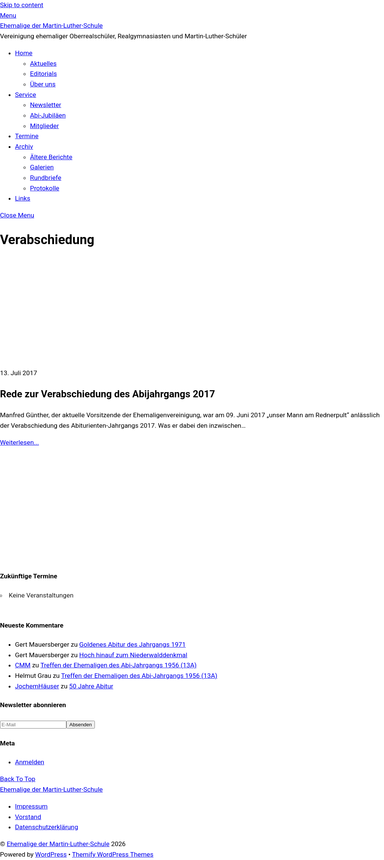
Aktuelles (43, 63)
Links (22, 198)
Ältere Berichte (51, 157)
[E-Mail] (33, 725)
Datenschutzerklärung (46, 827)
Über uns (43, 84)
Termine (27, 136)
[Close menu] (17, 215)
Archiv (24, 146)
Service (25, 94)
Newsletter (45, 105)
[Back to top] (17, 779)
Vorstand (28, 817)
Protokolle (44, 188)
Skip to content (21, 5)
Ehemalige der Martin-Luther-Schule (58, 844)
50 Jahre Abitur (91, 686)
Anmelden (29, 762)
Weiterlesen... (19, 442)
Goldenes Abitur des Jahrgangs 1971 (132, 644)
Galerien (42, 167)
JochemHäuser (37, 686)
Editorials (43, 73)
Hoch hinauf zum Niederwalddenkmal (133, 655)
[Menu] (8, 15)
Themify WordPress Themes (112, 854)
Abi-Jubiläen (48, 115)
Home (24, 53)
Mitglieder (44, 126)
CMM (22, 665)
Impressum (31, 806)
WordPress (51, 854)
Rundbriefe (45, 177)
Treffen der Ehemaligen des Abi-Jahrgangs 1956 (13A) (118, 665)
